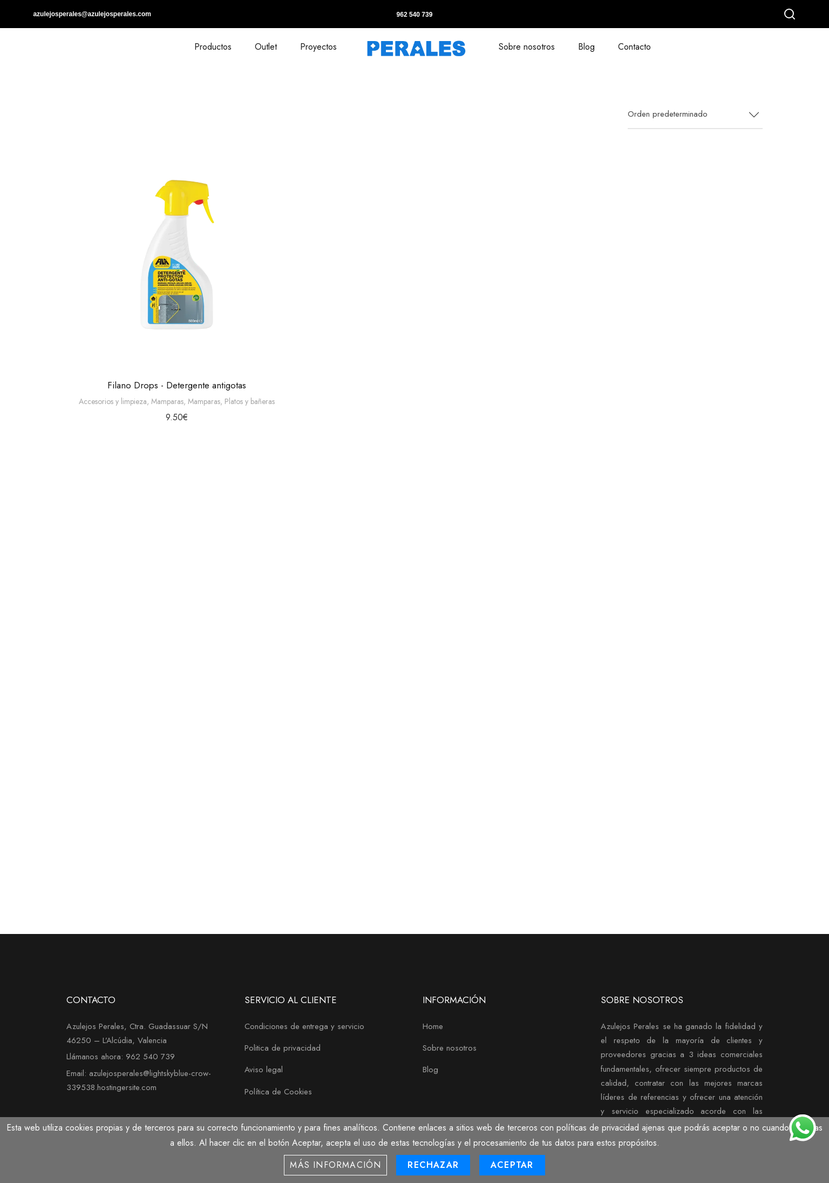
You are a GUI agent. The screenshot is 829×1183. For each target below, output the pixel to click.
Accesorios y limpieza (113, 401)
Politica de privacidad (282, 1048)
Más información (335, 1165)
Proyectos (318, 47)
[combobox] (695, 115)
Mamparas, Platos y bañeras (231, 401)
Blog (586, 47)
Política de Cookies (278, 1092)
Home (433, 1026)
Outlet (266, 47)
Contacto (634, 47)
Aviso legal (263, 1070)
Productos (213, 47)
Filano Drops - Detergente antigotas (176, 385)
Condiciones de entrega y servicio (304, 1026)
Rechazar (433, 1165)
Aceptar (512, 1165)
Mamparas (167, 401)
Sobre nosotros (527, 47)
